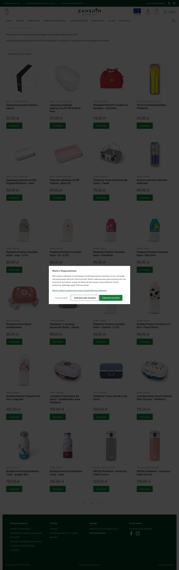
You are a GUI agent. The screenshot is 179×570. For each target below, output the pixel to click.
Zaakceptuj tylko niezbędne (85, 298)
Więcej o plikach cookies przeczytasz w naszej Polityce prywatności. (79, 290)
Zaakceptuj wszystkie (111, 298)
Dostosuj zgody (61, 298)
